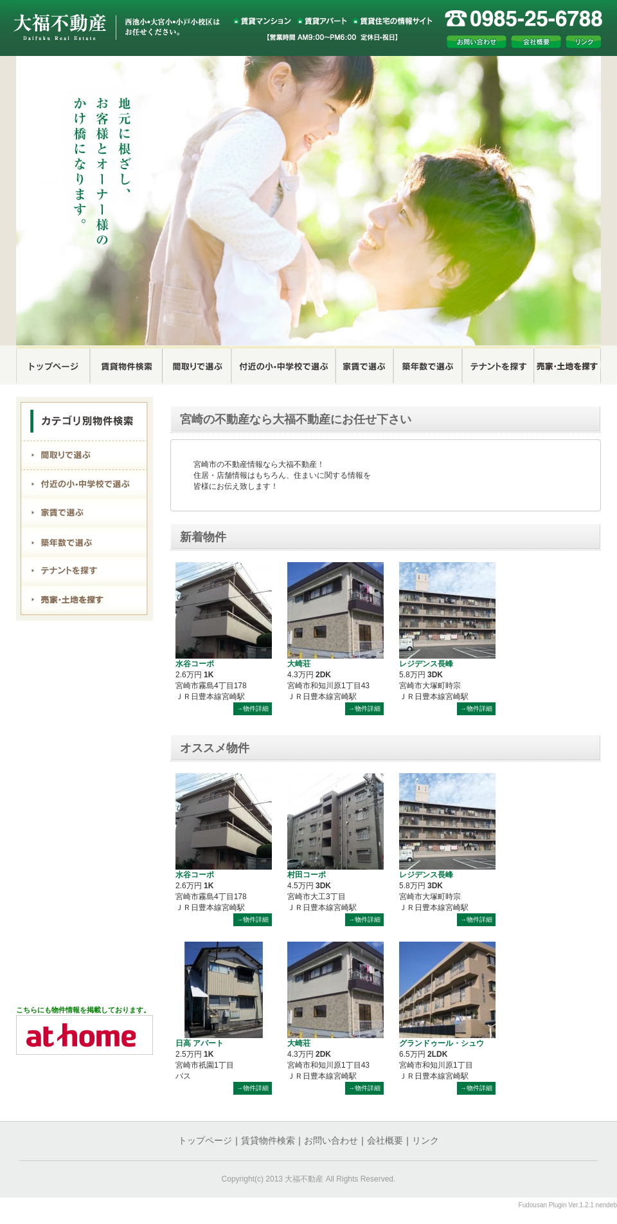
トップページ (205, 1140)
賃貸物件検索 (268, 1140)
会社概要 (385, 1140)
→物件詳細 (253, 708)
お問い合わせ (331, 1140)
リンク (425, 1140)
